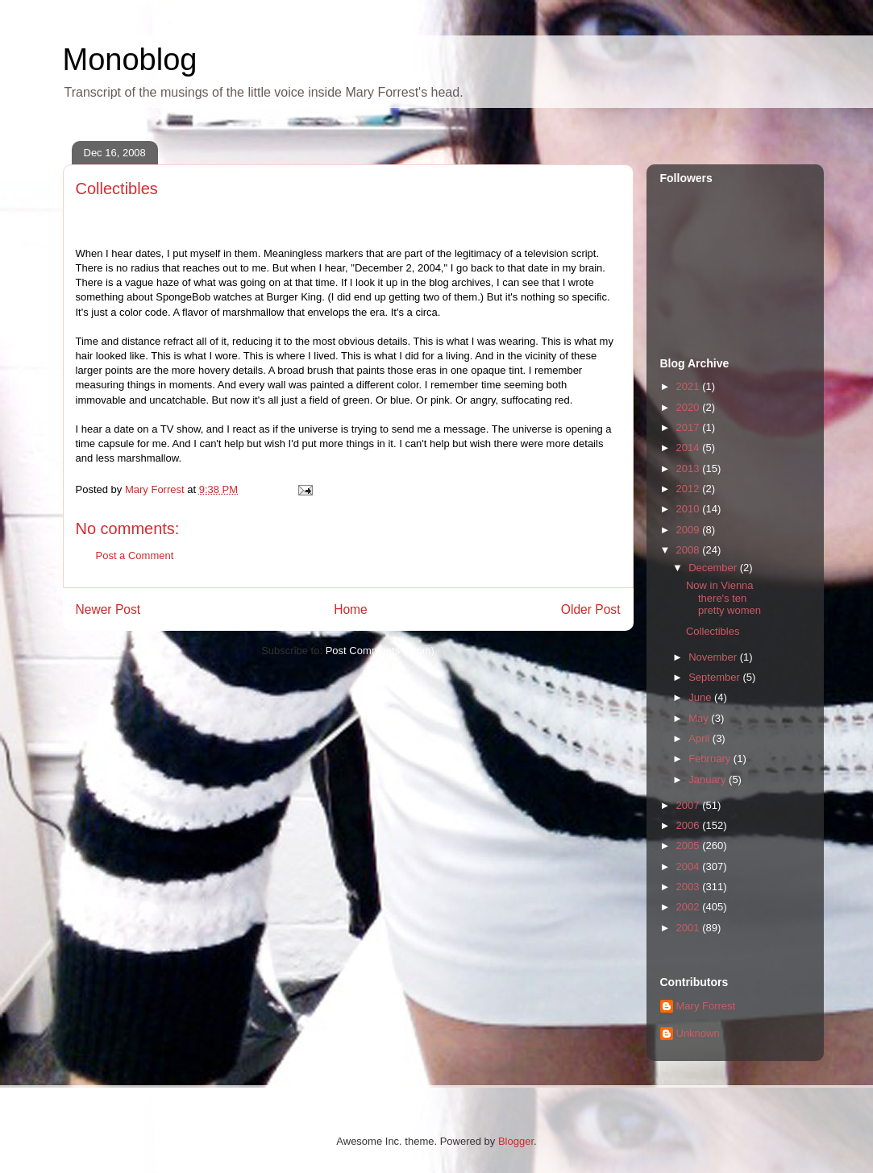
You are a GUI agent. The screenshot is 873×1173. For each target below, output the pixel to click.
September (715, 677)
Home (351, 609)
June (701, 697)
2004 (689, 866)
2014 (689, 447)
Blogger (516, 1141)
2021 (689, 386)
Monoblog (130, 60)
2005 (689, 845)
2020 (689, 407)
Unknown (698, 1033)
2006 (689, 825)
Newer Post (108, 609)
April (700, 738)
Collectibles (712, 631)
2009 (689, 530)
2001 (689, 928)
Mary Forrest (706, 1006)
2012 (689, 489)
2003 (689, 887)
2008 (689, 550)
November (714, 657)
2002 (689, 907)
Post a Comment (135, 555)
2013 (689, 468)
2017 (689, 427)
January (708, 779)
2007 (689, 805)
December (714, 568)
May (699, 718)
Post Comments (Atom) (380, 651)
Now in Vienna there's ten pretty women (723, 597)
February (711, 758)
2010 (689, 509)
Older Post (591, 609)
